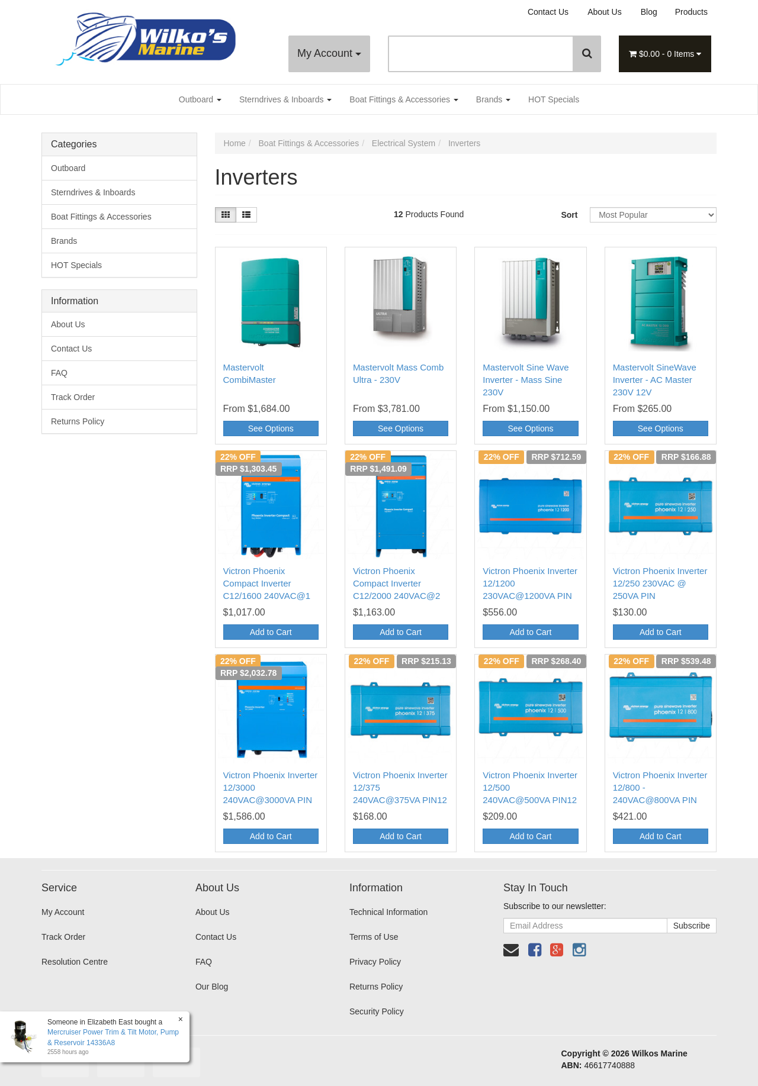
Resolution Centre (74, 961)
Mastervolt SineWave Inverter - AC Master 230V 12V (654, 379)
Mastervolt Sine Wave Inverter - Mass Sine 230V (525, 379)
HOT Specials (553, 99)
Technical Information (388, 912)
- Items (665, 54)
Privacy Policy (375, 961)
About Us (604, 12)
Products (691, 12)
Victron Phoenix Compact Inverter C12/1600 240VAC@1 (267, 583)
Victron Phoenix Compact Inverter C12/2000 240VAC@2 (397, 583)
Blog (649, 12)
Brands (493, 99)
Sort (569, 215)
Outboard (200, 99)
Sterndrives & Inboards (285, 99)
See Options (271, 428)
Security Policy (376, 1011)
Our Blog (211, 986)
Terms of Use (373, 937)
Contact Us (548, 12)
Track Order (73, 397)
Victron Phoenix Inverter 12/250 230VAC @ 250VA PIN (660, 583)
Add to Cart (271, 632)
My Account (329, 53)
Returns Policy (77, 421)
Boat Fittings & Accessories (403, 99)
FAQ (59, 373)
